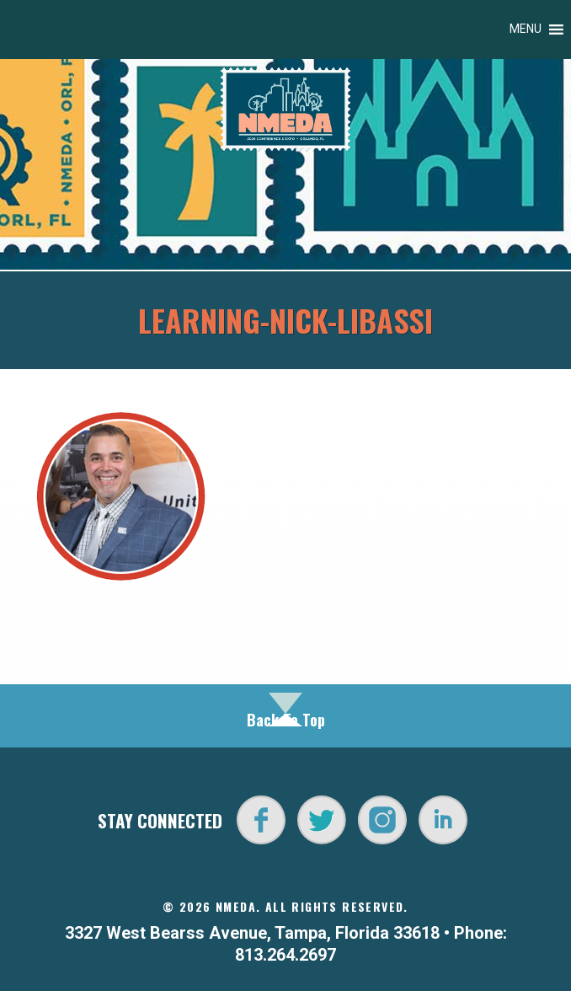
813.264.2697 (285, 955)
